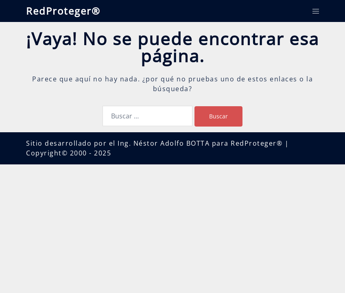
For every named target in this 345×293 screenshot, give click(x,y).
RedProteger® (63, 10)
